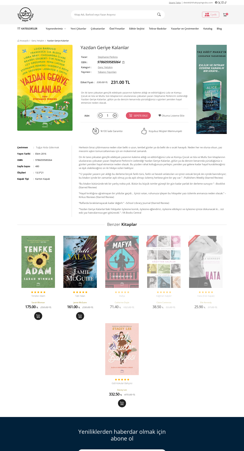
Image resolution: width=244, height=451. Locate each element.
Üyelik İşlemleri (136, 405)
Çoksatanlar (98, 28)
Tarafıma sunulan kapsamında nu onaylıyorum (119, 373)
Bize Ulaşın (81, 405)
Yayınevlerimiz (56, 28)
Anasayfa (23, 40)
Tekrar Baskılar (157, 28)
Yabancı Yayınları (107, 72)
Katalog (207, 28)
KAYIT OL (157, 363)
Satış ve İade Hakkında (87, 421)
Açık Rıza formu (146, 371)
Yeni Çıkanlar (78, 28)
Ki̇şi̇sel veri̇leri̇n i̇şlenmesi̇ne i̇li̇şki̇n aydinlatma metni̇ (147, 418)
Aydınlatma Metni (113, 371)
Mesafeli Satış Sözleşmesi (89, 416)
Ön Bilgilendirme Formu (88, 432)
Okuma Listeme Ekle (171, 115)
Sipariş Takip (175, 2)
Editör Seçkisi (136, 28)
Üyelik (211, 14)
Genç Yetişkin (37, 40)
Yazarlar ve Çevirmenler (185, 28)
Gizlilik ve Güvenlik (85, 426)
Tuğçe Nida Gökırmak (47, 147)
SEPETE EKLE (138, 115)
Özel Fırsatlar (117, 28)
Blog (219, 28)
